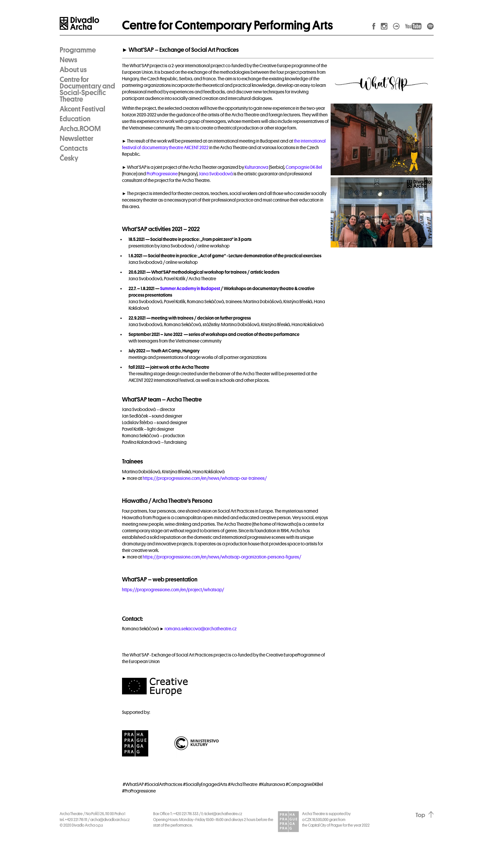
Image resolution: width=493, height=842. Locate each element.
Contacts (74, 148)
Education (75, 119)
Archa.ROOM (80, 128)
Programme (78, 50)
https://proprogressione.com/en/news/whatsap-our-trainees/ (205, 478)
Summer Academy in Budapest (190, 288)
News (68, 60)
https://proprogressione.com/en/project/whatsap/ (173, 589)
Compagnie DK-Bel (304, 167)
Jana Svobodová (216, 173)
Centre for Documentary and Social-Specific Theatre (87, 89)
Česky (69, 158)
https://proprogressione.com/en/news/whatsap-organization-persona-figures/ (222, 557)
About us (73, 69)
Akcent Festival (82, 109)
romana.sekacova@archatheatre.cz (200, 628)
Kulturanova (256, 167)
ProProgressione (162, 173)
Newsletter (76, 138)
